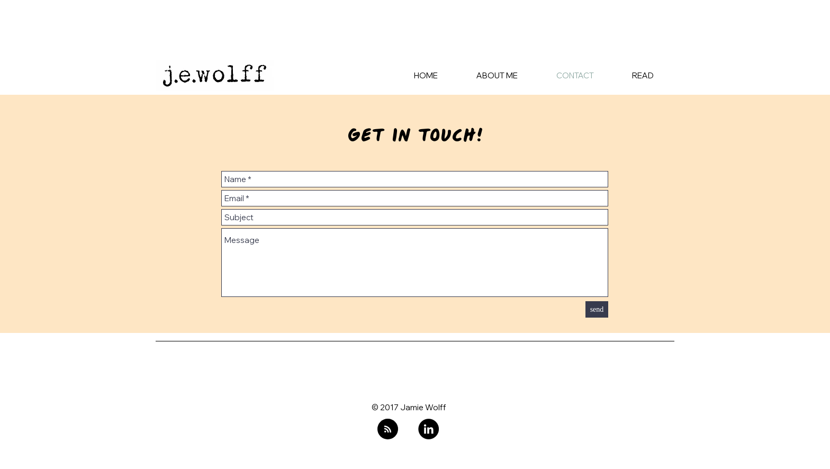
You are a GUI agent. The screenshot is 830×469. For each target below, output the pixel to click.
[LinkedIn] (428, 429)
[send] (596, 309)
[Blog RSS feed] (387, 429)
